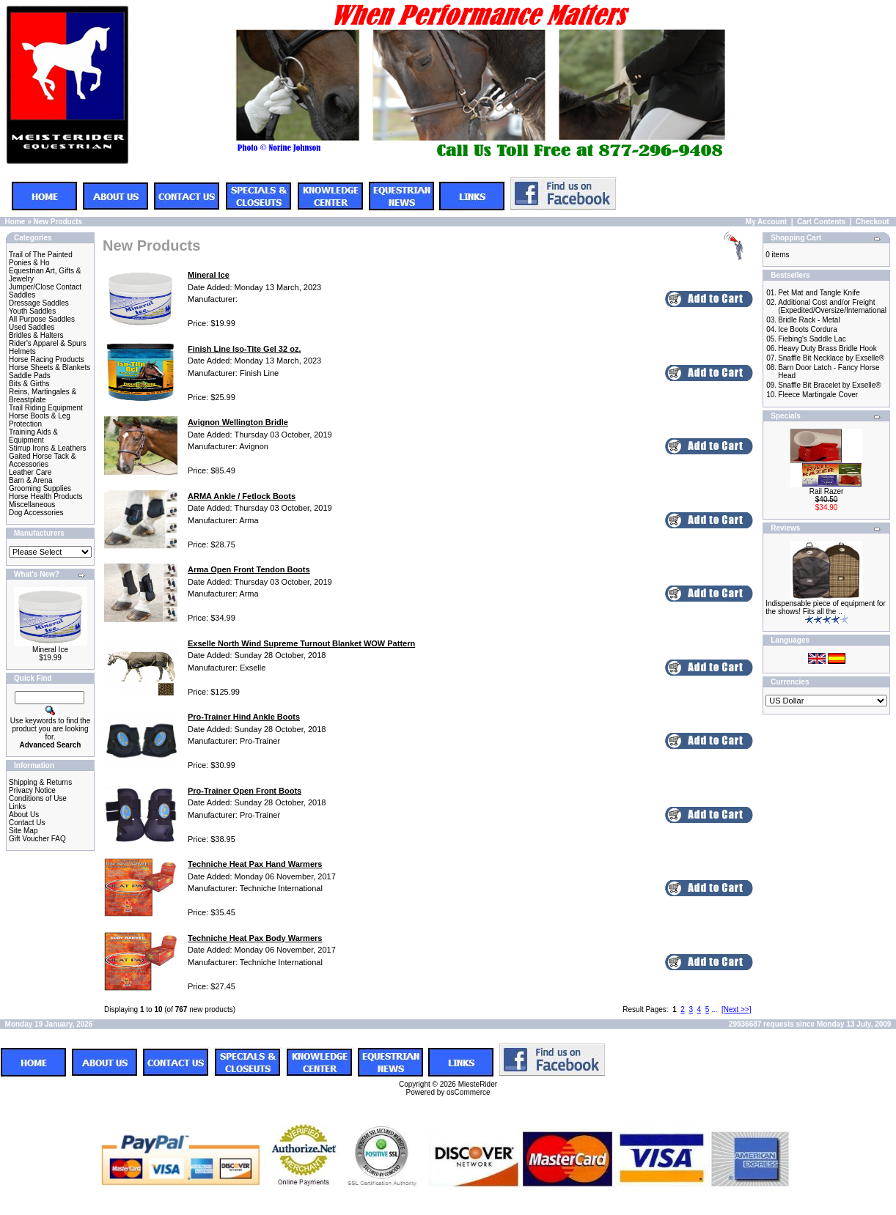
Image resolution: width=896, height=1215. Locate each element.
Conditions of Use (38, 798)
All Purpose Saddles (42, 319)
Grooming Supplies (40, 488)
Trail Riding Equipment (46, 408)
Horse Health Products (46, 496)
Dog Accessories (36, 513)
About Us (24, 814)
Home (15, 222)
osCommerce (468, 1092)
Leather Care (30, 472)
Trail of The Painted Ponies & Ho (41, 259)
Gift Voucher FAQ (37, 839)
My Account (766, 222)
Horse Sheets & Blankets (49, 367)
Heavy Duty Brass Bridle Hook (827, 348)
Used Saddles (31, 327)
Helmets (22, 351)
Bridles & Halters (36, 335)
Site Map (23, 831)
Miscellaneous (32, 505)
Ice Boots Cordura (807, 329)
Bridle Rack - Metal (809, 320)
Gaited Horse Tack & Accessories (42, 460)
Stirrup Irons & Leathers (48, 448)
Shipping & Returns (40, 782)
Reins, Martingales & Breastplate (42, 396)
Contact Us (27, 823)
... (714, 1009)
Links (17, 806)
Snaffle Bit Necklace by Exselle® (831, 358)
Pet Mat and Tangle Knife (819, 293)
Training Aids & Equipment (33, 436)
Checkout (872, 222)
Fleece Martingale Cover (818, 395)
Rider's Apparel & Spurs (48, 343)
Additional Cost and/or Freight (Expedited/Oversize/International (832, 306)
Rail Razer (826, 491)
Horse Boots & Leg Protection (39, 420)
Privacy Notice (32, 790)
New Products (57, 222)
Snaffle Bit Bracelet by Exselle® (829, 385)
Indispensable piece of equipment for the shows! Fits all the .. (825, 607)
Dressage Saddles (39, 303)
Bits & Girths (29, 384)
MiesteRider (477, 1084)
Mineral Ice (50, 650)
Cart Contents (821, 222)
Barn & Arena (30, 480)
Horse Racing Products (46, 359)
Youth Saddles (32, 311)
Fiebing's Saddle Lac (812, 339)
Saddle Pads (30, 376)
